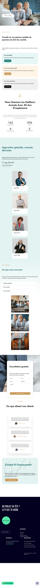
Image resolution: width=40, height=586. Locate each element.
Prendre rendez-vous (20, 393)
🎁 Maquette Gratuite (7, 582)
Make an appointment (11, 480)
